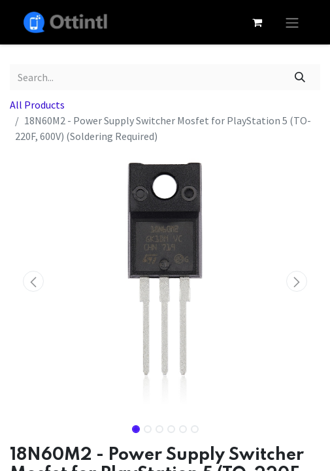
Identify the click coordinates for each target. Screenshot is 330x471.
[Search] (300, 77)
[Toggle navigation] (292, 22)
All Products (37, 104)
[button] (33, 281)
